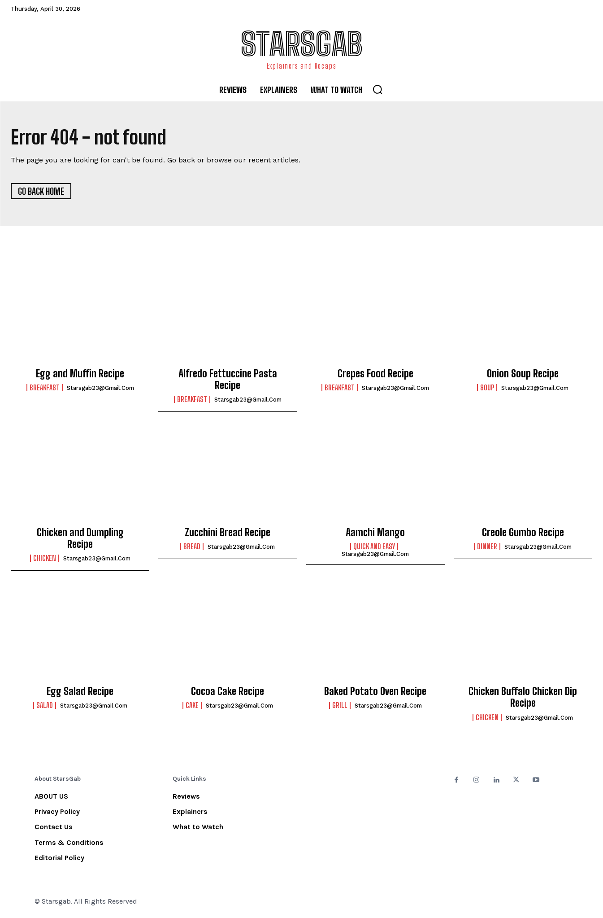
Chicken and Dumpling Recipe (80, 538)
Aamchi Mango (375, 532)
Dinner (487, 546)
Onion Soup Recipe (523, 373)
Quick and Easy (374, 546)
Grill (339, 705)
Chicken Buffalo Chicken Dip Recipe (523, 697)
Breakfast (45, 387)
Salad (44, 705)
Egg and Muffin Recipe (80, 373)
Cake (192, 705)
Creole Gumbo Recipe (523, 532)
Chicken (44, 558)
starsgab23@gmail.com (100, 388)
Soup (487, 387)
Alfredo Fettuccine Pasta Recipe (227, 379)
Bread (191, 546)
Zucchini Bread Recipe (227, 532)
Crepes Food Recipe (375, 373)
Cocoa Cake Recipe (227, 691)
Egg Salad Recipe (80, 691)
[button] (377, 89)
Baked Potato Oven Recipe (375, 691)
